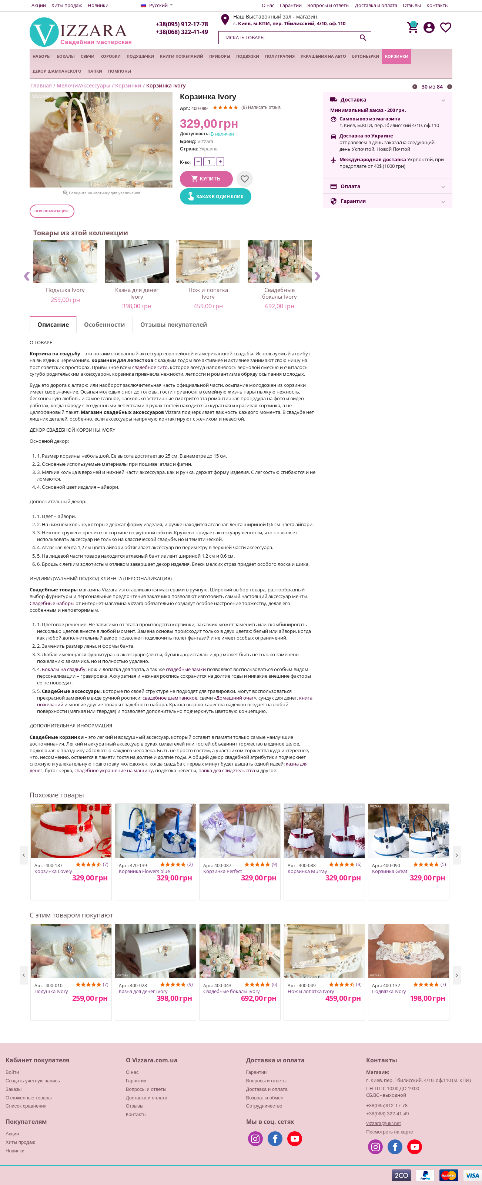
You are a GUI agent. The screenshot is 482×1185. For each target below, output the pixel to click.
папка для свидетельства (226, 770)
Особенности (104, 325)
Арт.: (185, 108)
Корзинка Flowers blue (144, 871)
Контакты (437, 5)
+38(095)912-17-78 (387, 1105)
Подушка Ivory (65, 289)
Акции (38, 5)
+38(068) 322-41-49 (182, 32)
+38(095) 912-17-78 (182, 24)
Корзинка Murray (307, 871)
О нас (268, 5)
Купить (210, 179)
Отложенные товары (29, 1098)
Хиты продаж (66, 5)
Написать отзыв (264, 107)
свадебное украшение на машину (113, 770)
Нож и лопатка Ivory (208, 292)
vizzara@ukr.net (383, 1123)
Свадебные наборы (52, 603)
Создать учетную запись (33, 1080)
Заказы (13, 1089)
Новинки (98, 5)
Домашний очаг (235, 697)
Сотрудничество (264, 1106)
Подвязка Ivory (389, 992)
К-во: (185, 162)
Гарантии (291, 5)
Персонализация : (52, 211)
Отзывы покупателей (173, 325)
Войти (12, 1072)
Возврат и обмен (265, 1098)
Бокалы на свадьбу (64, 669)
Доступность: (195, 133)
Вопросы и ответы (328, 5)
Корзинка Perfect (222, 871)
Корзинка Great (390, 871)
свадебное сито (150, 367)
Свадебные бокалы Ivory (279, 292)
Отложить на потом (245, 179)
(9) (244, 107)
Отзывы (412, 5)
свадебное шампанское (170, 697)
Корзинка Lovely (53, 871)
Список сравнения (26, 1106)
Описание (53, 325)
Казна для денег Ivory (136, 292)
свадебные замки (186, 669)
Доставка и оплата (376, 5)
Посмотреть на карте (389, 1132)
